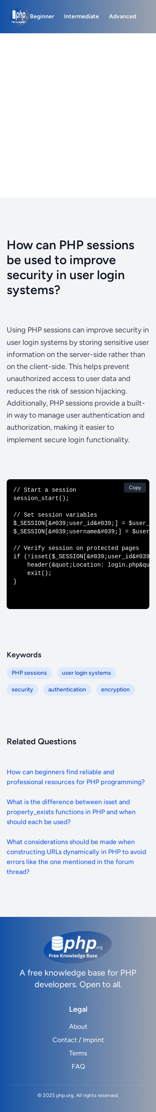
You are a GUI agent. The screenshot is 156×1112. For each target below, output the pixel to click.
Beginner (42, 16)
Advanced (122, 16)
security (22, 689)
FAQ (78, 1066)
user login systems (86, 672)
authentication (67, 689)
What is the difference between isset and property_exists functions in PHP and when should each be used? (71, 812)
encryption (115, 689)
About (78, 1026)
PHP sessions (29, 672)
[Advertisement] (78, 115)
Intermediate (81, 16)
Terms (78, 1053)
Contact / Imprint (78, 1040)
